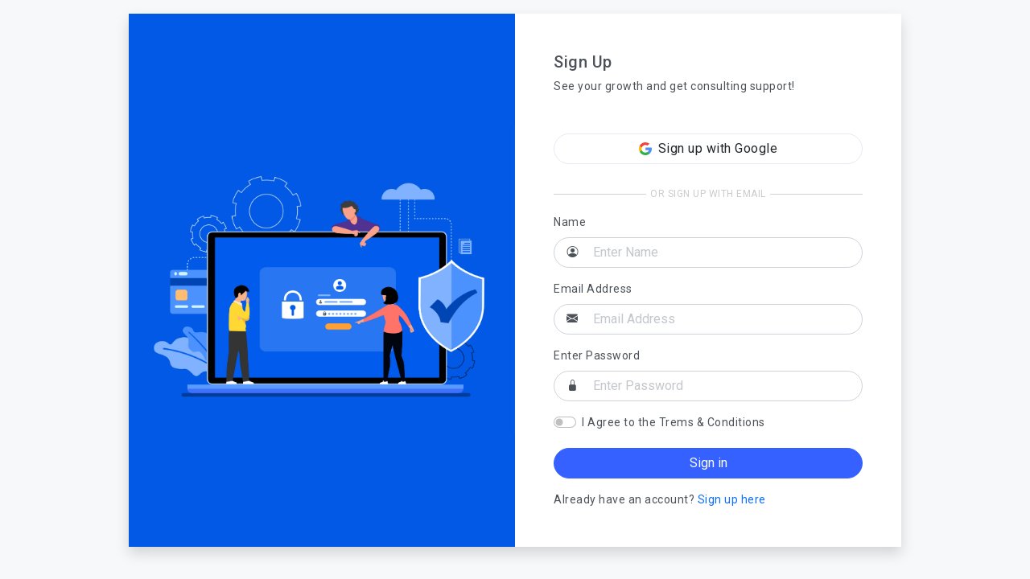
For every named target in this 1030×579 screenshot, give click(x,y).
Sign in (708, 462)
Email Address (593, 288)
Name (570, 222)
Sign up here (732, 499)
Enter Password (597, 355)
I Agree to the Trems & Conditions (673, 422)
